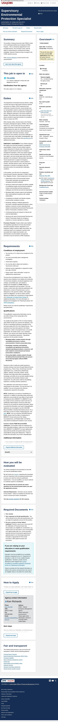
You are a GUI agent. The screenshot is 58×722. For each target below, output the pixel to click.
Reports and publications (7, 712)
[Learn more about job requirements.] (31, 246)
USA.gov (3, 717)
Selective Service (8, 665)
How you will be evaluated (10, 31)
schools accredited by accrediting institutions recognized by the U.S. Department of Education (18, 563)
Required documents (26, 31)
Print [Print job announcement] (40, 13)
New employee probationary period (13, 659)
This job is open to (17, 28)
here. (5, 413)
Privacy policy (4, 710)
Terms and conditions (6, 714)
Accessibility (4, 701)
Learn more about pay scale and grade (46, 111)
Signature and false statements (12, 667)
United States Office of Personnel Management (22, 684)
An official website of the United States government (13, 0)
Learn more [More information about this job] (50, 59)
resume (16, 474)
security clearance (45, 181)
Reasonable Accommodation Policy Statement (12, 691)
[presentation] (47, 70)
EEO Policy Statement (6, 689)
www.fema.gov (27, 138)
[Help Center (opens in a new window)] (45, 3)
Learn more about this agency (13, 64)
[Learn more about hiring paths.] (31, 74)
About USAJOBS (5, 699)
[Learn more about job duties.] (31, 98)
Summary (5, 28)
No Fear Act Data (5, 708)
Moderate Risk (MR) (44, 175)
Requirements (38, 28)
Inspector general (5, 705)
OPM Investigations (9, 302)
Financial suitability (9, 658)
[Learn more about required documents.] (31, 509)
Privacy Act (7, 661)
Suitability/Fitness (44, 187)
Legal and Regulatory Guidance (9, 696)
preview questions (14, 499)
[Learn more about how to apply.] (31, 582)
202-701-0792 (8, 607)
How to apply (40, 31)
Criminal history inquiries (10, 654)
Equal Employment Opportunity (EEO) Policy (16, 656)
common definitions (12, 57)
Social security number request (12, 668)
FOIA (2, 703)
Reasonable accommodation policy (13, 663)
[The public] (18, 79)
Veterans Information (6, 694)
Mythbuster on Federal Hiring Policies (16, 297)
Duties (28, 28)
